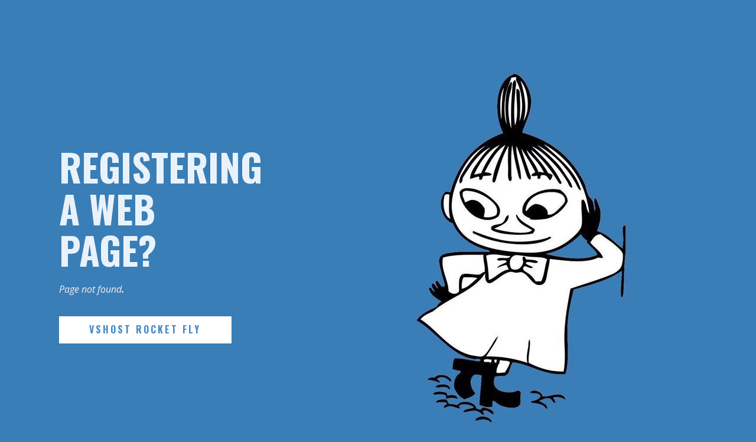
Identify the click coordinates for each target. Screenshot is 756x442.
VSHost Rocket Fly (145, 329)
